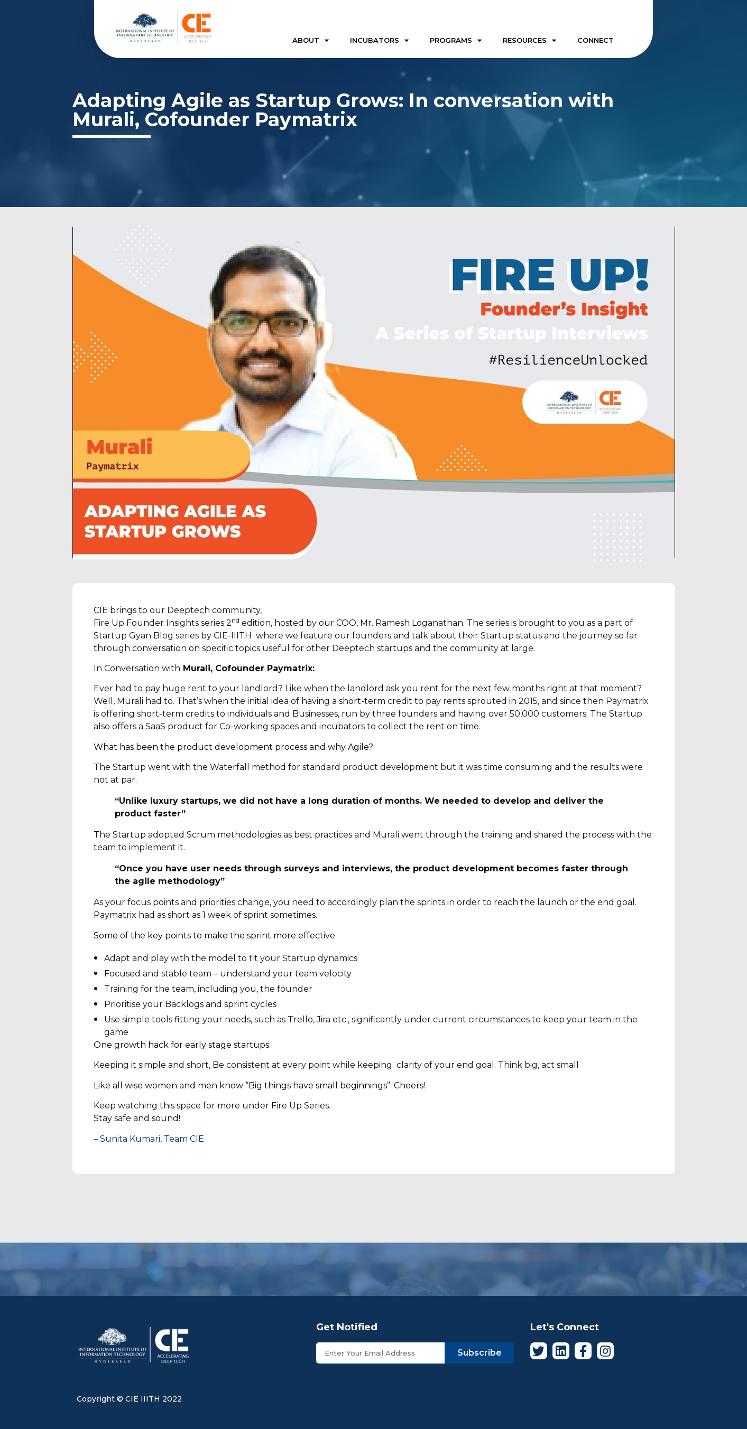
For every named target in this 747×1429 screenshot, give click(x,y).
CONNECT (595, 40)
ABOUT (310, 40)
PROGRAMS (456, 40)
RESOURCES (529, 40)
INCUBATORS (379, 40)
